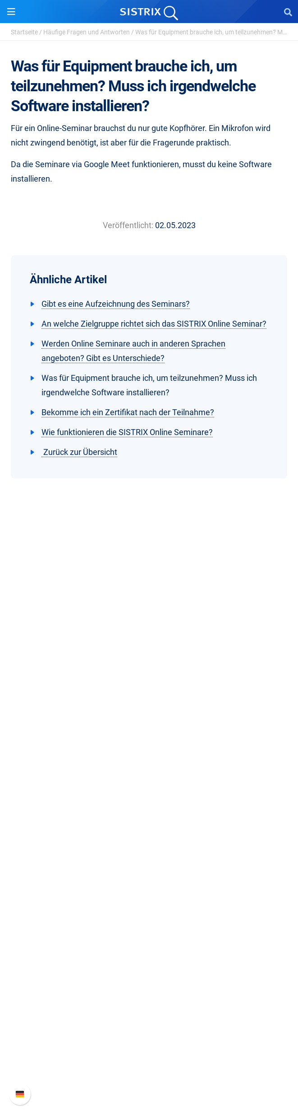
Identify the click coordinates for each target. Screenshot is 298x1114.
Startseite (24, 32)
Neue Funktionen (149, 1030)
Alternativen (149, 956)
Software (149, 763)
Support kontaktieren (149, 1059)
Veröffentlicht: (128, 225)
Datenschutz (149, 720)
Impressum (149, 734)
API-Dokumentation (149, 1045)
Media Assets (149, 970)
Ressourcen (149, 852)
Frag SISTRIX (149, 869)
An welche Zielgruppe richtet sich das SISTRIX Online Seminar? (153, 323)
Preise (149, 780)
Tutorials (149, 941)
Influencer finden (149, 823)
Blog (149, 912)
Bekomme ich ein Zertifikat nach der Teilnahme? (127, 412)
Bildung (149, 706)
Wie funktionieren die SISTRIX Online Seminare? (127, 432)
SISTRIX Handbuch (149, 1016)
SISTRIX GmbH (149, 660)
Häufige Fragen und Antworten (86, 32)
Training (149, 884)
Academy (149, 898)
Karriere (149, 691)
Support (149, 999)
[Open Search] (288, 11)
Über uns (149, 677)
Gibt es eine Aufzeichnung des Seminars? (115, 304)
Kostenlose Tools (149, 927)
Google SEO (149, 795)
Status (149, 1074)
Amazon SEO (149, 809)
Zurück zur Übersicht (79, 452)
